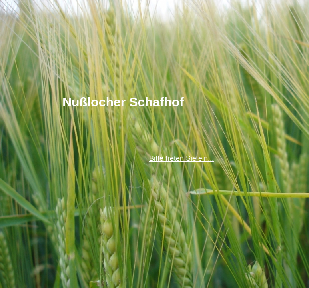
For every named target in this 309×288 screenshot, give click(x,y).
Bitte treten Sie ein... (181, 158)
